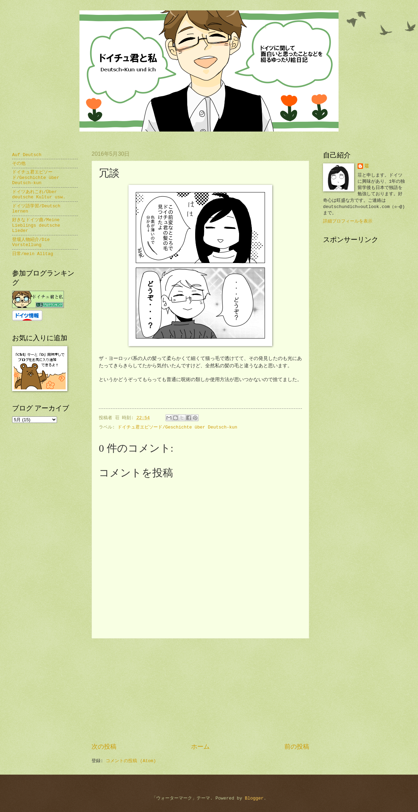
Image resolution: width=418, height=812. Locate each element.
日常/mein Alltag (32, 253)
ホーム (200, 746)
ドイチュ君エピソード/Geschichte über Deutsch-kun (177, 427)
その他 (19, 163)
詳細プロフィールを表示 (347, 221)
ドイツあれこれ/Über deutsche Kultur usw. (39, 194)
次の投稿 (104, 746)
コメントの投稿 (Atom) (131, 761)
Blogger (254, 798)
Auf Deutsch (26, 154)
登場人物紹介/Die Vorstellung (31, 242)
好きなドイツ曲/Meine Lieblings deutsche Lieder (36, 225)
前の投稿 (296, 746)
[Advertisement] (200, 691)
